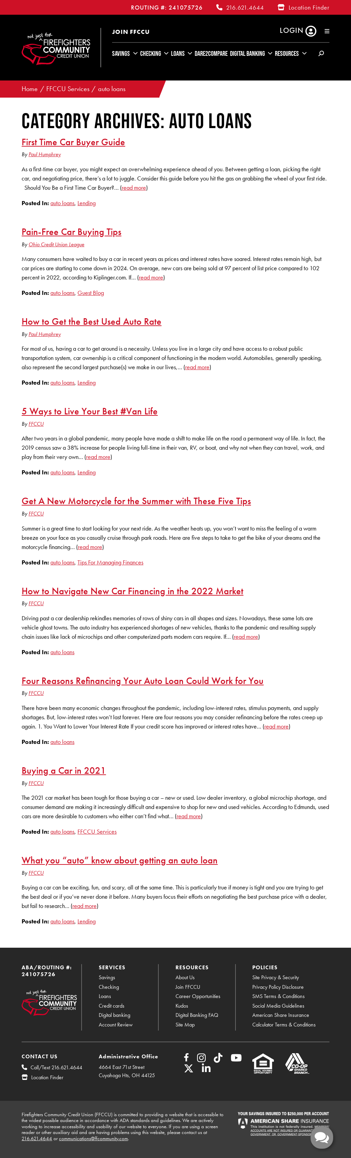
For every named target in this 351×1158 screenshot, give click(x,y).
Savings (121, 53)
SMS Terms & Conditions (278, 996)
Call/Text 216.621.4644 (56, 1067)
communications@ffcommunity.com (93, 1138)
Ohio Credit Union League (56, 244)
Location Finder (309, 7)
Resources (287, 53)
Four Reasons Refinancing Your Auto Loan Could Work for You (143, 680)
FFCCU (36, 423)
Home (30, 89)
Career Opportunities (198, 996)
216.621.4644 (245, 7)
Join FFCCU (131, 32)
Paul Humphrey (44, 154)
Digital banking (114, 1015)
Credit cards (111, 1006)
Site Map (185, 1024)
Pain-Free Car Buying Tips (71, 231)
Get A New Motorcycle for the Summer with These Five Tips (136, 501)
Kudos (182, 1006)
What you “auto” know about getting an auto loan (120, 860)
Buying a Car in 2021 (64, 770)
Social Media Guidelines (278, 1006)
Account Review (116, 1024)
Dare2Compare (211, 53)
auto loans (111, 89)
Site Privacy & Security (275, 977)
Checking (150, 53)
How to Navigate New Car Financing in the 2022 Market (132, 591)
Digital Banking (247, 53)
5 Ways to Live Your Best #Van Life (90, 411)
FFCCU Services (67, 89)
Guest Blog (90, 293)
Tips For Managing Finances (110, 562)
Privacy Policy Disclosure (278, 987)
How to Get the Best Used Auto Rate (91, 321)
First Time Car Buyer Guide (73, 142)
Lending (86, 203)
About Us (185, 977)
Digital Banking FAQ (197, 1015)
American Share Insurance (280, 1015)
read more (134, 187)
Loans (178, 53)
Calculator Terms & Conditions (284, 1024)
